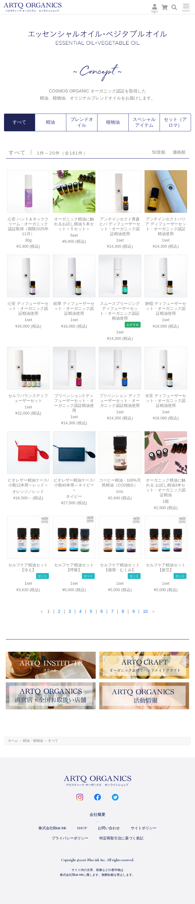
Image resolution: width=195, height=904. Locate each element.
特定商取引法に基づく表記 (121, 837)
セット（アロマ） (175, 122)
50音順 (158, 151)
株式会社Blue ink (52, 827)
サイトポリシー (143, 827)
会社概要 (97, 814)
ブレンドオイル (81, 122)
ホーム (13, 739)
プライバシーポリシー (70, 837)
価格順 (179, 151)
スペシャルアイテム (144, 122)
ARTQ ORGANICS (40, 7)
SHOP (82, 827)
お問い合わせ (109, 827)
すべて (19, 122)
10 (145, 610)
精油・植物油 (33, 739)
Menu (186, 7)
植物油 (113, 122)
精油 (50, 122)
